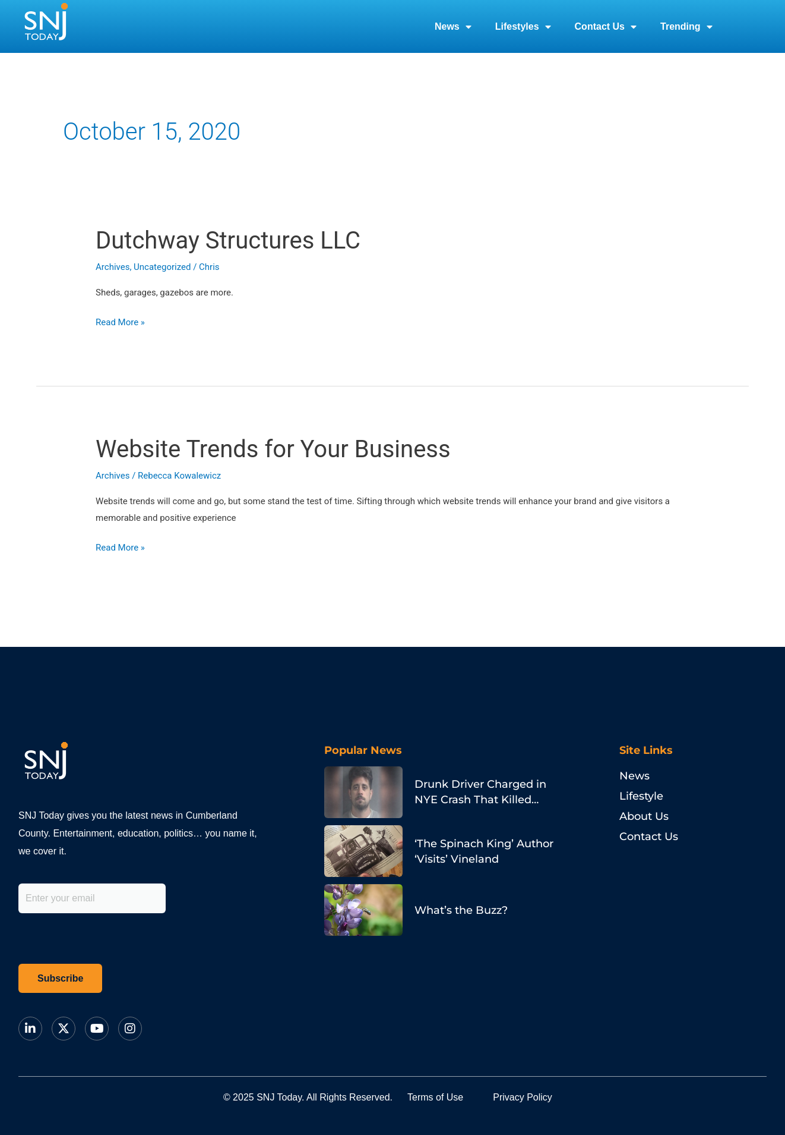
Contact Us (606, 26)
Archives (112, 267)
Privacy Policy (522, 1097)
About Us (644, 816)
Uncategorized (162, 267)
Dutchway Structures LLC (228, 240)
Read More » (120, 321)
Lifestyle (641, 796)
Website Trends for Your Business (273, 449)
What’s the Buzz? (461, 910)
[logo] (45, 26)
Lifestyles (523, 26)
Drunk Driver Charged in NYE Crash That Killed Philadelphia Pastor (480, 800)
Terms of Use (435, 1097)
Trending (686, 26)
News (453, 26)
